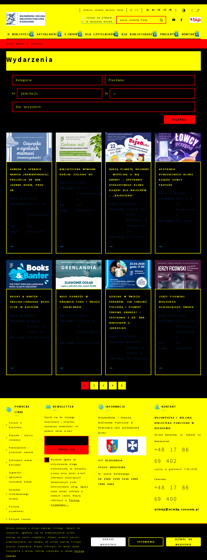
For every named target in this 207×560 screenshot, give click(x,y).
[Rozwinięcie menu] (20, 412)
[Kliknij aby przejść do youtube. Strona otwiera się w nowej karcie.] (174, 20)
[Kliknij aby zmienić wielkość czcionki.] (148, 10)
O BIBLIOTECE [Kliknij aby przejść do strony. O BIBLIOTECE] (19, 34)
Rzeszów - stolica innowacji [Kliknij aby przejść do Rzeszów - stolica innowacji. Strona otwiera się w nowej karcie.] (21, 437)
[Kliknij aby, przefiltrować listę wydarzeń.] (179, 119)
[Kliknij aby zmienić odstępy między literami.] (153, 10)
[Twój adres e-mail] (60, 440)
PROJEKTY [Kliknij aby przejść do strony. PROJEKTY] (168, 34)
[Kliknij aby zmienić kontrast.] (184, 10)
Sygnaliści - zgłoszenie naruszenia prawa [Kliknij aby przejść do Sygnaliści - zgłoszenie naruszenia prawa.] (20, 477)
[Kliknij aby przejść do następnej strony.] (122, 385)
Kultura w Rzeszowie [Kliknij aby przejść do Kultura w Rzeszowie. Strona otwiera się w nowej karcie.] (15, 425)
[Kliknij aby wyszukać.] (162, 20)
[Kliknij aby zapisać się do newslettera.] (66, 449)
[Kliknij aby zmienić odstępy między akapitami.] (170, 10)
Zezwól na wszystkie (183, 541)
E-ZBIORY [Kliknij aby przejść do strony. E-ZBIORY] (72, 34)
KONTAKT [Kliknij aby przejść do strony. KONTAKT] (189, 34)
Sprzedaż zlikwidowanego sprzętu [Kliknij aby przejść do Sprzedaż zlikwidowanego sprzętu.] (19, 494)
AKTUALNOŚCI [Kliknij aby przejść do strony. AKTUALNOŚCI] (48, 34)
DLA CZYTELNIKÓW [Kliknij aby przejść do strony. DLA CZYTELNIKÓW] (100, 34)
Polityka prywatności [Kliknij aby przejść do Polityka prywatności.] (16, 509)
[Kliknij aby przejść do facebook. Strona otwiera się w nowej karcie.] (181, 20)
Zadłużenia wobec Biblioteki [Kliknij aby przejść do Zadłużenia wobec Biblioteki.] (21, 462)
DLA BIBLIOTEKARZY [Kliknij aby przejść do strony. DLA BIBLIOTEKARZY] (138, 34)
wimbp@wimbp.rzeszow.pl (176, 509)
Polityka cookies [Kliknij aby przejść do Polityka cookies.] (20, 519)
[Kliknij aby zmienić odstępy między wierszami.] (159, 10)
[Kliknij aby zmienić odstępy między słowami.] (164, 10)
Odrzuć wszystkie (108, 541)
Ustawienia (146, 542)
